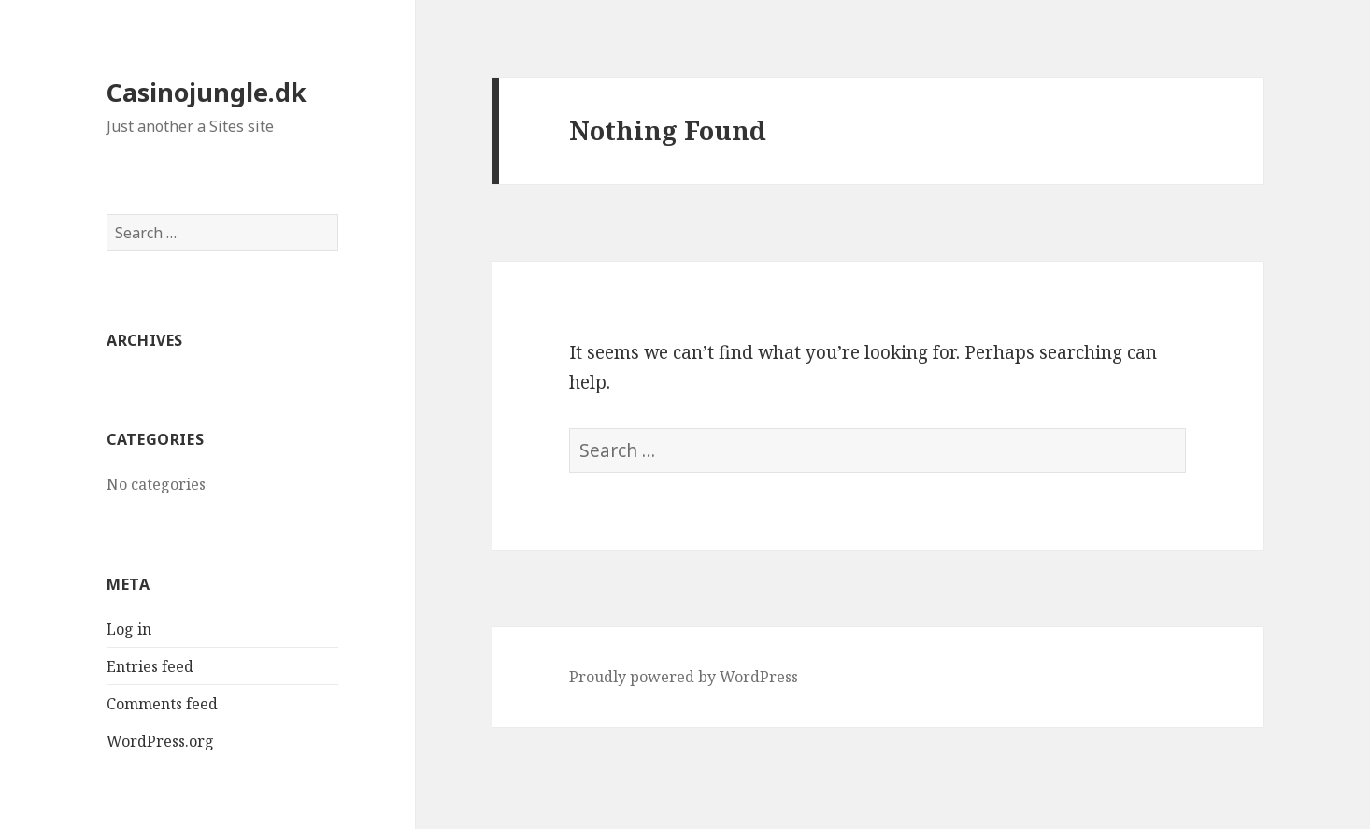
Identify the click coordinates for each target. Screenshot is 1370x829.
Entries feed (150, 666)
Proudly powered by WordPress (683, 676)
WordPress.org (160, 741)
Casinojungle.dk (207, 92)
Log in (129, 629)
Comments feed (162, 703)
